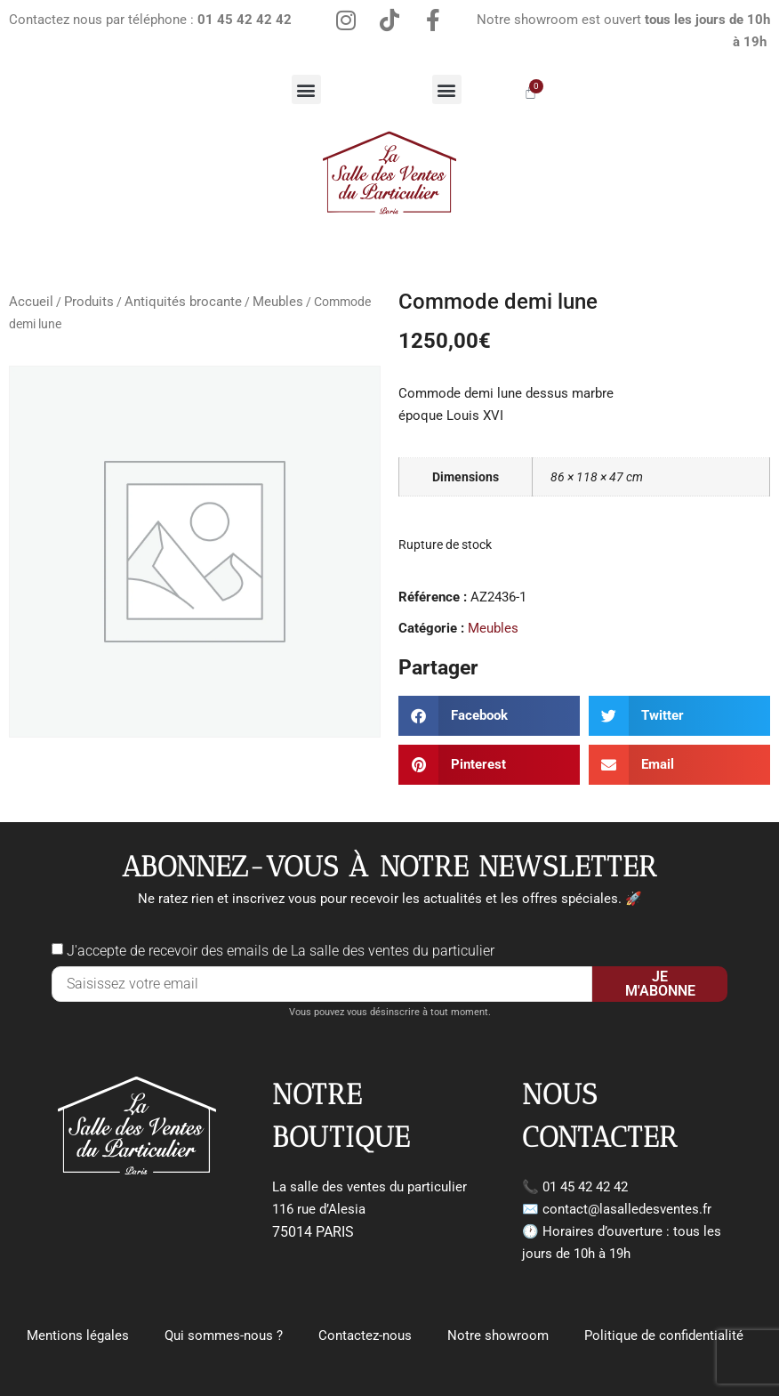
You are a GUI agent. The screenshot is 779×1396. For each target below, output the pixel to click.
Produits (89, 302)
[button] (306, 89)
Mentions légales (78, 1335)
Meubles (278, 302)
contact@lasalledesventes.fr (626, 1209)
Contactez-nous (365, 1335)
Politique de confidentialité (663, 1335)
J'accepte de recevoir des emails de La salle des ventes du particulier (280, 950)
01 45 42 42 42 (585, 1187)
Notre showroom (498, 1335)
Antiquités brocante (183, 302)
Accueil (31, 302)
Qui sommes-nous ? (224, 1335)
